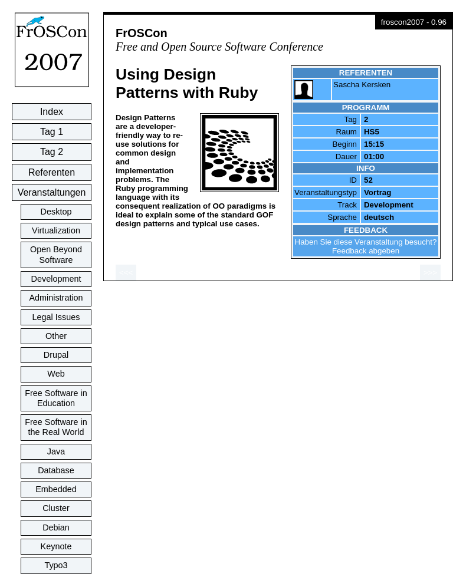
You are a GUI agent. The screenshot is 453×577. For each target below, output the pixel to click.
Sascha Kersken (361, 84)
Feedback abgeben (365, 250)
